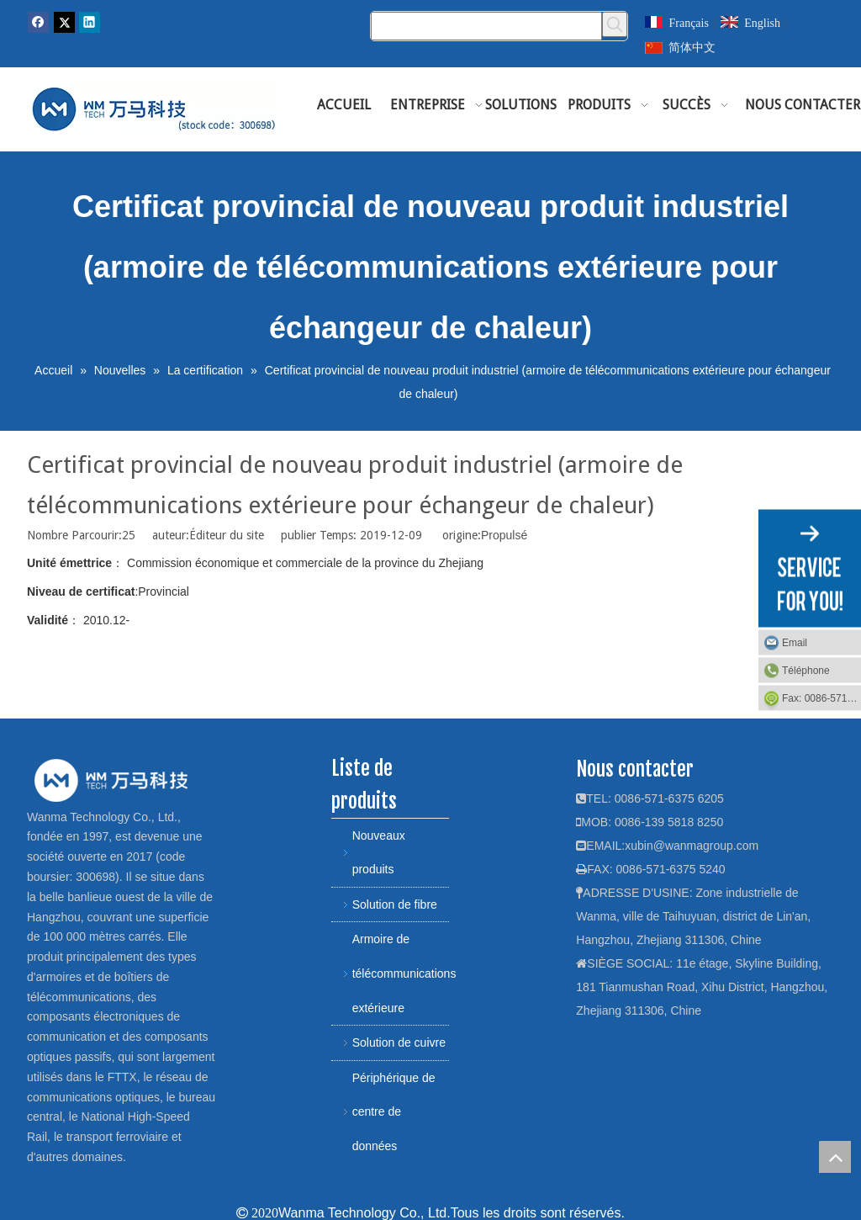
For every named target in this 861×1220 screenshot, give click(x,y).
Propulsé (504, 535)
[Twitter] (64, 22)
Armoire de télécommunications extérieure (400, 973)
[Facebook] (38, 22)
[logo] (111, 780)
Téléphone (806, 670)
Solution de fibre (394, 904)
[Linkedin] (89, 22)
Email (794, 643)
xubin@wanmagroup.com (691, 845)
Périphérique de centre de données (394, 1112)
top (835, 1157)
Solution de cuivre (399, 1042)
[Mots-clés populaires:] (614, 24)
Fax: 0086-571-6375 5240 (821, 698)
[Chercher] (486, 26)
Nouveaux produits (378, 853)
